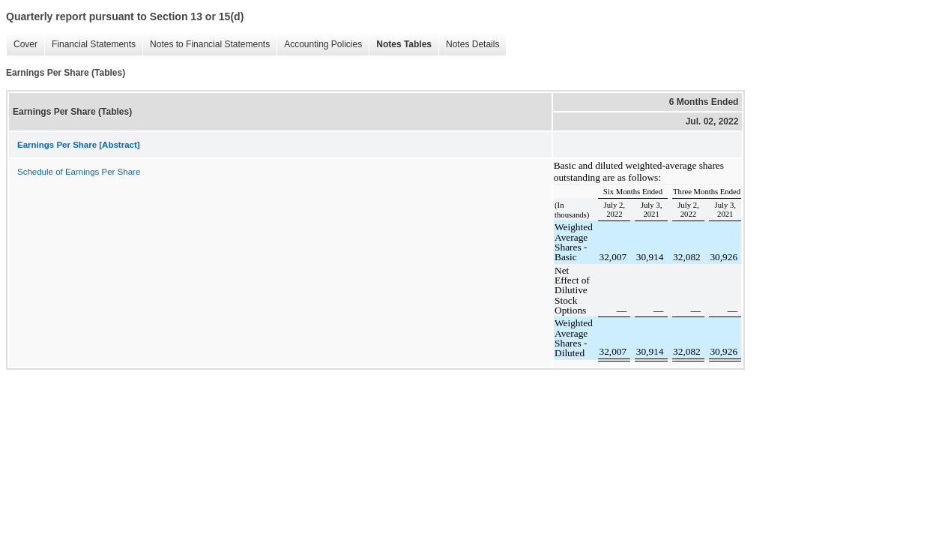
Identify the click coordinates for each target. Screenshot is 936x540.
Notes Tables (400, 44)
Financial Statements (90, 44)
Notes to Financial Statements (206, 44)
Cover (21, 44)
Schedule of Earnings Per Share (78, 171)
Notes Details (468, 44)
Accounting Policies (319, 44)
